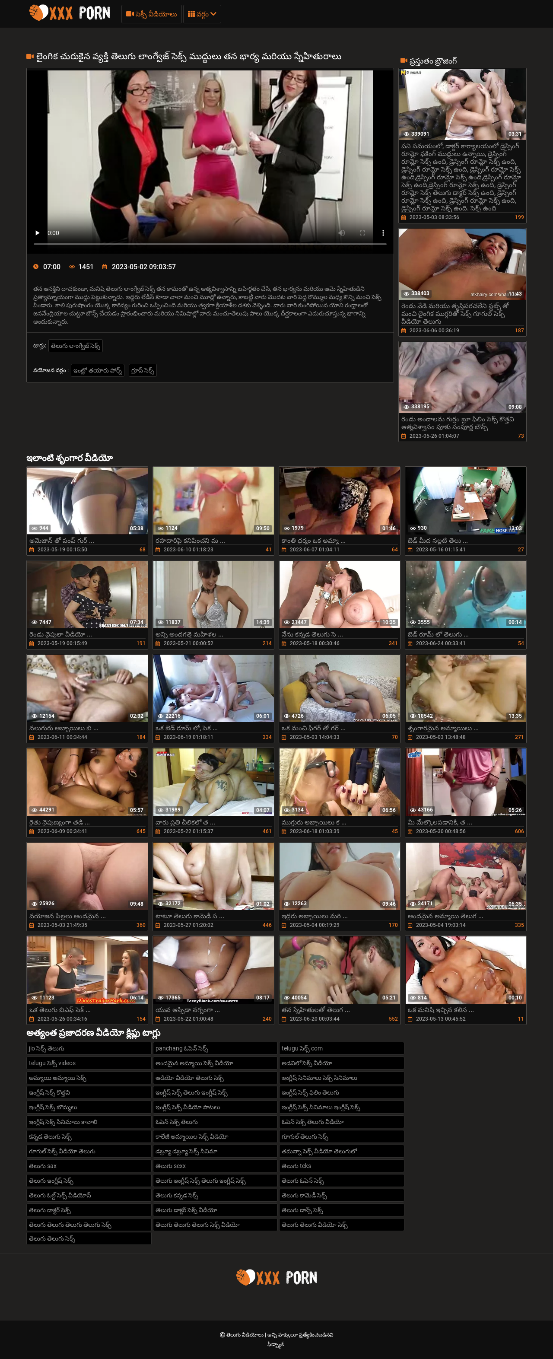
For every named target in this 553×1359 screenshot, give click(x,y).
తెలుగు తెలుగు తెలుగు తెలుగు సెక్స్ (70, 1224)
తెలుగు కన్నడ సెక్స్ (177, 1195)
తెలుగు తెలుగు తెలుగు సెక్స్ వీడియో (198, 1224)
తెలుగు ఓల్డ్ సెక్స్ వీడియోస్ (60, 1195)
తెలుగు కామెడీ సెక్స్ (304, 1195)
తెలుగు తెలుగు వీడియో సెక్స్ (315, 1224)
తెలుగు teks (296, 1165)
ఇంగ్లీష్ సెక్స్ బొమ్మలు (53, 1107)
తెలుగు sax (43, 1165)
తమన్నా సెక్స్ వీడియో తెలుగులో (319, 1151)
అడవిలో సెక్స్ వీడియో (307, 1063)
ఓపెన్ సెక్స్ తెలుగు (177, 1121)
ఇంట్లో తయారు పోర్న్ (97, 370)
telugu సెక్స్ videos (52, 1063)
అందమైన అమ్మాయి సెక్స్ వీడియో (194, 1063)
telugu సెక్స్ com (302, 1048)
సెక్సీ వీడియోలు (151, 14)
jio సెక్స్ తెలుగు (46, 1048)
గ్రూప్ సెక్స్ (142, 370)
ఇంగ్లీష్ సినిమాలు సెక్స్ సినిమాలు (319, 1077)
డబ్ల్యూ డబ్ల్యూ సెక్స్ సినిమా (186, 1151)
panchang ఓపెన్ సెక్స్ (182, 1048)
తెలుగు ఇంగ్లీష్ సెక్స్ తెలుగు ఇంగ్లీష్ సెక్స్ (201, 1180)
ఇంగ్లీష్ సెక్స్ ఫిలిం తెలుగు (310, 1092)
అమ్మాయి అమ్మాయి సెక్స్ (57, 1077)
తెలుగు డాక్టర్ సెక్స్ (50, 1209)
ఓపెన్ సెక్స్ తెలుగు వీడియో (313, 1121)
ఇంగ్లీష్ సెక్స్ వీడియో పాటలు (188, 1107)
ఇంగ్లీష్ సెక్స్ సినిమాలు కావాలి (63, 1121)
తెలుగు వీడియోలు (245, 1335)
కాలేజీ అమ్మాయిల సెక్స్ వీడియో (192, 1136)
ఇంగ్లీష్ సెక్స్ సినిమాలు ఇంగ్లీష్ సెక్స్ (321, 1107)
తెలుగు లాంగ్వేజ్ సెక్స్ (75, 345)
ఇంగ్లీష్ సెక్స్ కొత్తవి (49, 1092)
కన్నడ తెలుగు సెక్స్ (50, 1136)
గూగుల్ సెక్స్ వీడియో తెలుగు (62, 1151)
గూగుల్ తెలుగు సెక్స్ (305, 1136)
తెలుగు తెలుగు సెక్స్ (52, 1238)
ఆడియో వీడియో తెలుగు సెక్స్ (190, 1077)
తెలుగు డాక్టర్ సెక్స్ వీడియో (186, 1209)
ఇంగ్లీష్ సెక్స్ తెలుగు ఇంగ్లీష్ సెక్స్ (192, 1092)
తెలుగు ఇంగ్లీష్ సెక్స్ (51, 1180)
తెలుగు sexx (171, 1165)
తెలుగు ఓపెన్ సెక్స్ (303, 1180)
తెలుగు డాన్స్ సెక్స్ (302, 1209)
